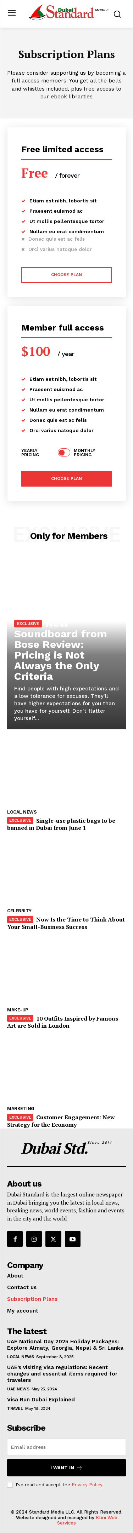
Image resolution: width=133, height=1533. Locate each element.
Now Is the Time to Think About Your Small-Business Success (66, 923)
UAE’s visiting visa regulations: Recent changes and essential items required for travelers (62, 1373)
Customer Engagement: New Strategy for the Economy (61, 1121)
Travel (15, 1408)
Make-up (17, 1009)
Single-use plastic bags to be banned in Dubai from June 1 (61, 824)
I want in (66, 1467)
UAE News (18, 1388)
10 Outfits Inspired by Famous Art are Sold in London (62, 1022)
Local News (22, 812)
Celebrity (19, 910)
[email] (66, 1447)
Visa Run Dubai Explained (41, 1399)
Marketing (20, 1108)
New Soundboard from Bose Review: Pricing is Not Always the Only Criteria (60, 649)
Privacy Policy (87, 1484)
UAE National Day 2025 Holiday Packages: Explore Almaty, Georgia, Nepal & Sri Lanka (65, 1344)
